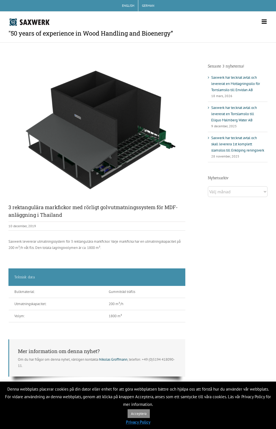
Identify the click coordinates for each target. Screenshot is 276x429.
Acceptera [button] (138, 413)
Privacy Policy (138, 422)
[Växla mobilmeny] (265, 22)
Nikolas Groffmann (112, 359)
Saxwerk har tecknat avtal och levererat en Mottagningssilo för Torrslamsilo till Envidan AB (235, 83)
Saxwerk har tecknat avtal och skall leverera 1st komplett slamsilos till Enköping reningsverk (237, 144)
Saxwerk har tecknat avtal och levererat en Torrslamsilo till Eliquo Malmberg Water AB (234, 113)
